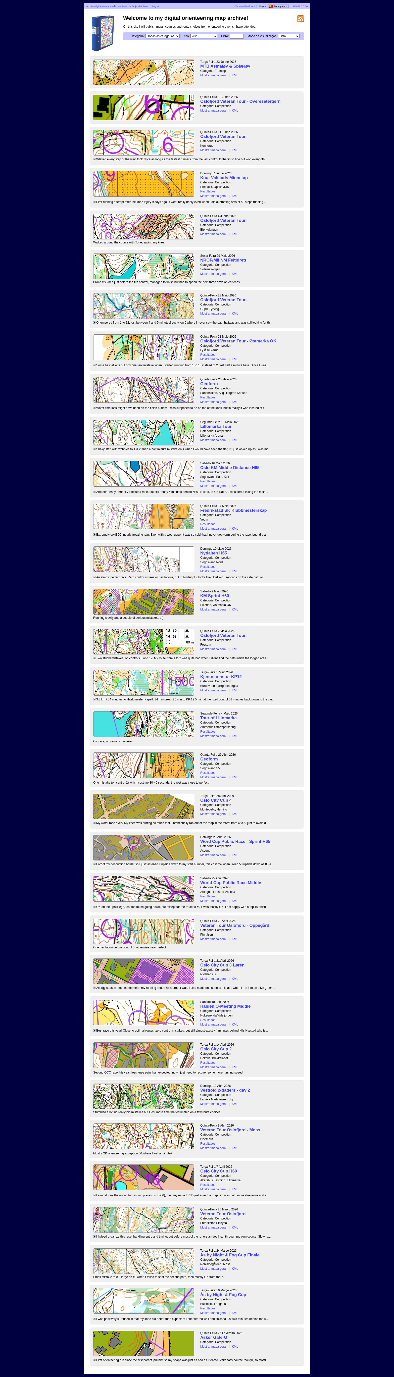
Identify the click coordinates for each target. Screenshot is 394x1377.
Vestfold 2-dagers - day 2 (225, 1090)
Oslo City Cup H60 (218, 1171)
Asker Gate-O (213, 1337)
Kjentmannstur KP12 (221, 676)
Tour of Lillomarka (218, 718)
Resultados (207, 191)
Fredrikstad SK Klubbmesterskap (233, 510)
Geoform (209, 383)
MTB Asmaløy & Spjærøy (225, 66)
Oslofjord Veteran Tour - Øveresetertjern (240, 101)
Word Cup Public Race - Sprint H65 (235, 841)
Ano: (186, 36)
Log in (155, 6)
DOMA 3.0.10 (300, 6)
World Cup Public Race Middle (230, 882)
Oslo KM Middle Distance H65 (230, 467)
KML (235, 75)
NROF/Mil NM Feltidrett (223, 260)
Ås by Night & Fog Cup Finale (230, 1255)
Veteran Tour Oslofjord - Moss (230, 1130)
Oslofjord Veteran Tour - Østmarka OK (238, 341)
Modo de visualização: (262, 36)
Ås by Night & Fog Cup (223, 1294)
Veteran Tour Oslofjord (223, 1213)
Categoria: (137, 36)
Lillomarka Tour (216, 426)
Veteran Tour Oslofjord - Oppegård (234, 925)
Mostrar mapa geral (213, 75)
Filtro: (225, 36)
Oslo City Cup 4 (216, 800)
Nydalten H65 (213, 553)
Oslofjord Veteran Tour (223, 136)
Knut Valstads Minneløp (224, 177)
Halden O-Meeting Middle (225, 1006)
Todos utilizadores (245, 6)
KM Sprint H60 (214, 595)
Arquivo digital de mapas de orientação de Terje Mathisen (117, 6)
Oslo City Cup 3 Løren (222, 965)
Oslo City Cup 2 (216, 1049)
